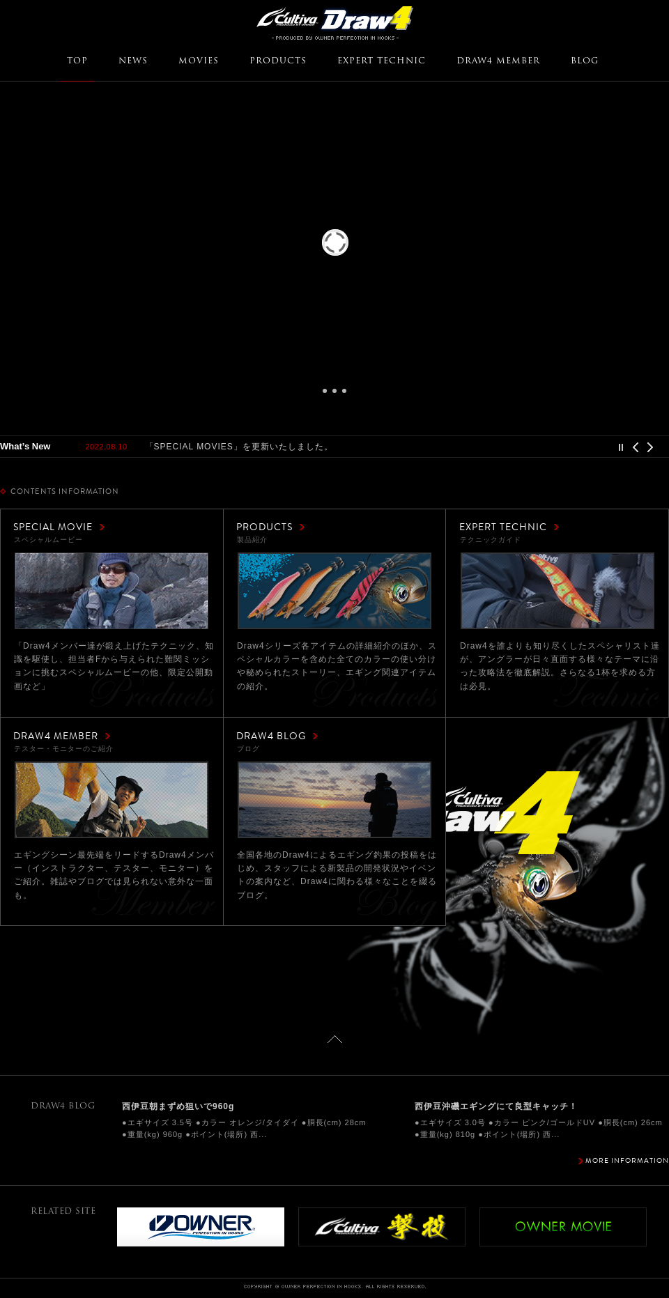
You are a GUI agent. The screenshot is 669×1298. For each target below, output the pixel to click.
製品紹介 (334, 591)
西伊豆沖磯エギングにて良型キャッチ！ (496, 1106)
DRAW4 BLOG (271, 736)
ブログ (334, 800)
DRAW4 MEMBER (498, 61)
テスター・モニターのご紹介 (111, 800)
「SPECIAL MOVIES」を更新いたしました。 (239, 446)
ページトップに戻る (335, 1039)
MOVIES (198, 61)
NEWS (133, 61)
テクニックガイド (557, 591)
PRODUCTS (278, 61)
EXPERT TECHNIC (381, 61)
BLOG (585, 61)
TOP (77, 61)
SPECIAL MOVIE (53, 527)
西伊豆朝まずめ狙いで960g (178, 1106)
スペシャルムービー (111, 591)
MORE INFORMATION (627, 1160)
